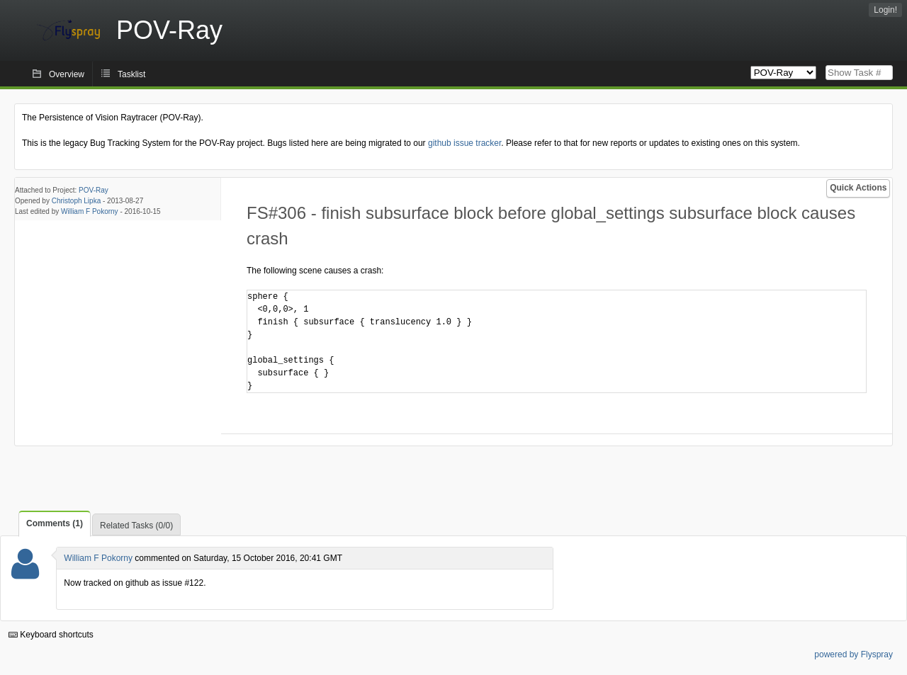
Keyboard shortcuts (51, 635)
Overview (66, 74)
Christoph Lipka (76, 201)
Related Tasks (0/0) (136, 526)
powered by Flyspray (853, 654)
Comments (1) (54, 523)
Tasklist (131, 74)
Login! (885, 10)
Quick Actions (858, 188)
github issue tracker (464, 143)
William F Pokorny (89, 211)
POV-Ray (93, 190)
